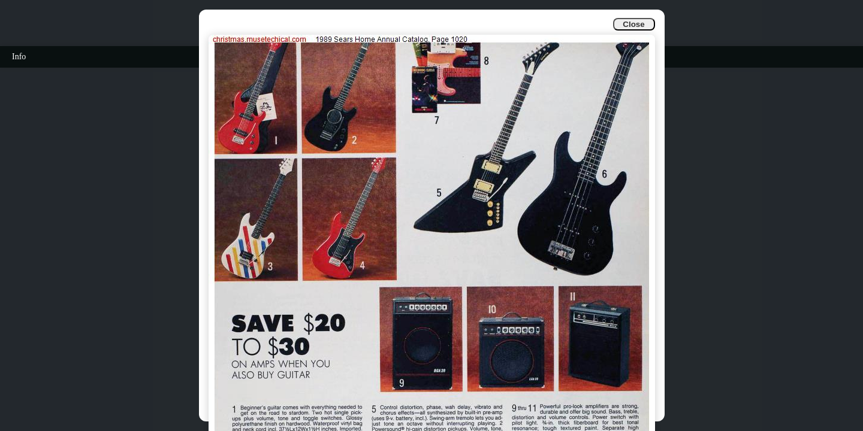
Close (633, 24)
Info (19, 56)
